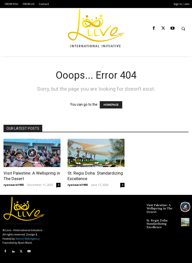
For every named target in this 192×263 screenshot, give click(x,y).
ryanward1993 (14, 185)
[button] (183, 28)
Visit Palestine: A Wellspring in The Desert (159, 208)
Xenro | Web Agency (28, 238)
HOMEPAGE (111, 104)
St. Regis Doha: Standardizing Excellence (157, 223)
